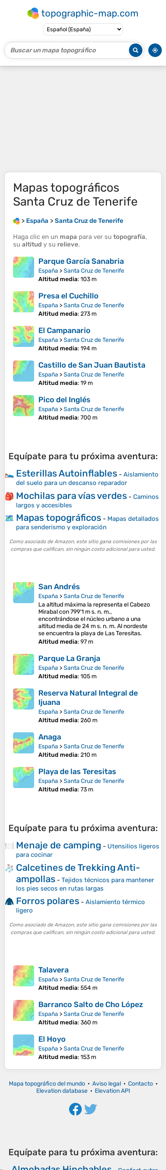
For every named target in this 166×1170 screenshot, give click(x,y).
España (48, 270)
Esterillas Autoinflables (66, 473)
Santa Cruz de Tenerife (94, 270)
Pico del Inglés (64, 399)
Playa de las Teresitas (77, 771)
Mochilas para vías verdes (71, 495)
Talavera (53, 970)
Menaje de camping (58, 845)
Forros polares (47, 901)
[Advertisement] (83, 119)
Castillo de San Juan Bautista (91, 365)
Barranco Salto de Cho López (90, 1004)
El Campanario (64, 330)
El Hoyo (52, 1039)
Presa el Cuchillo (68, 296)
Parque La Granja (69, 658)
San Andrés (59, 586)
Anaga (49, 737)
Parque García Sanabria (81, 261)
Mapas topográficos (58, 517)
